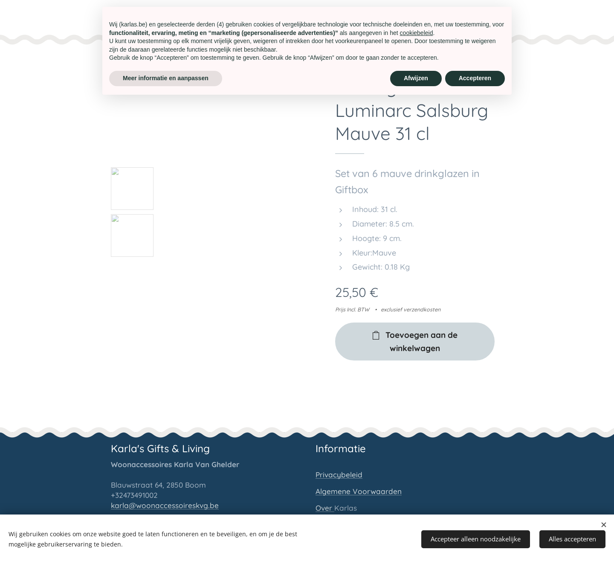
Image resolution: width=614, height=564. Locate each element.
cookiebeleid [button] (416, 32)
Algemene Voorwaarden (359, 490)
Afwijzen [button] (416, 78)
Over (325, 507)
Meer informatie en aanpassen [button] (166, 78)
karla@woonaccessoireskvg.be (165, 504)
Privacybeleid (339, 474)
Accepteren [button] (475, 78)
